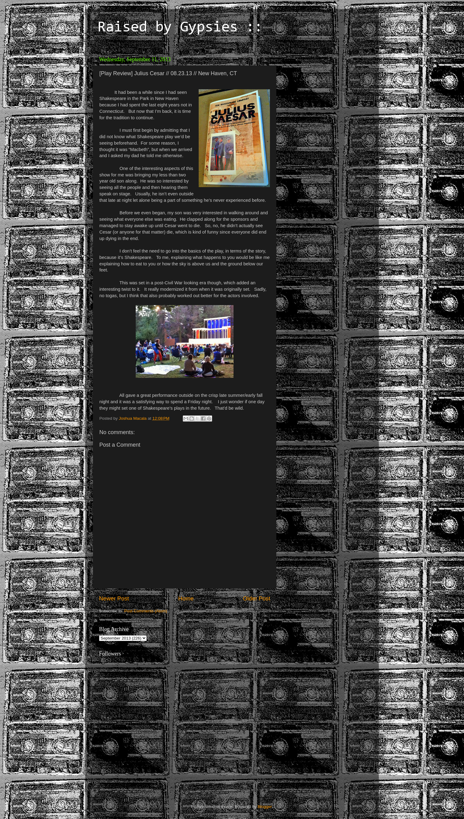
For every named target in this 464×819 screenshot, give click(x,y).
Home (185, 598)
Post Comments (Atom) (145, 611)
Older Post (256, 598)
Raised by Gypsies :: (180, 27)
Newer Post (114, 598)
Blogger (265, 806)
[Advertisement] (322, 91)
